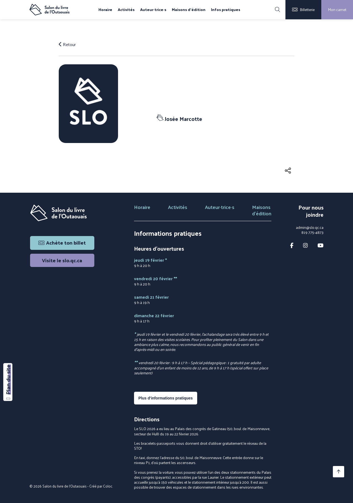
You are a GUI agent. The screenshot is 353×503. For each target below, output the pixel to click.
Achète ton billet (62, 242)
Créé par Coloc (100, 486)
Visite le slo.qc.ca (62, 260)
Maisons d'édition (188, 10)
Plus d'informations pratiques (165, 398)
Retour (67, 44)
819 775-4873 (312, 232)
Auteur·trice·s (153, 10)
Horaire (105, 10)
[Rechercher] (277, 9)
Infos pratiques (225, 10)
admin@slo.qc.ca (309, 227)
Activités (126, 10)
